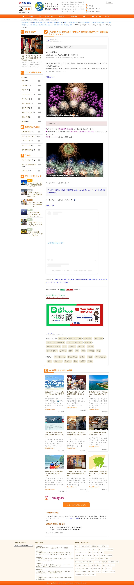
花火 (75, 361)
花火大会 (68, 361)
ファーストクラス (80, 562)
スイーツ (109, 555)
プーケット (78, 565)
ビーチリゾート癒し (80, 571)
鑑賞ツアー (58, 361)
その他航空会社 (27, 150)
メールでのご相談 (72, 518)
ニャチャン (106, 565)
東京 (49, 361)
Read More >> (50, 410)
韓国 (93, 571)
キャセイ (108, 568)
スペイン (98, 571)
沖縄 (41, 19)
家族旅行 (24, 25)
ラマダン (96, 555)
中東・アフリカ (96, 16)
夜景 (97, 558)
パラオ (113, 565)
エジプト (95, 552)
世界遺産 (104, 562)
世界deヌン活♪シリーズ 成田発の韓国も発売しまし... (76, 394)
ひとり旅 (29, 25)
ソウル (91, 565)
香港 (89, 571)
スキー (101, 552)
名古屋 (47, 19)
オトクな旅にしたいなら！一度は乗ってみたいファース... (76, 435)
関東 (58, 25)
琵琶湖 (90, 357)
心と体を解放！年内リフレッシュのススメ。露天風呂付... (98, 473)
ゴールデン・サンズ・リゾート (84, 555)
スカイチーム (26, 145)
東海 (71, 25)
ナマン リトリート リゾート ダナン (85, 558)
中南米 (108, 558)
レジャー (85, 565)
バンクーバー (97, 568)
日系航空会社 (26, 132)
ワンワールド (26, 141)
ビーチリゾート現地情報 (106, 549)
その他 (107, 16)
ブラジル (102, 555)
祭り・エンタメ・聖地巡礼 (71, 22)
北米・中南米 (73, 16)
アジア (39, 16)
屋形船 (90, 361)
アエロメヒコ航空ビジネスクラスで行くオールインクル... (54, 435)
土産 (117, 562)
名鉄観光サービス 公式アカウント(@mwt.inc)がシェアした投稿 (72, 270)
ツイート (51, 40)
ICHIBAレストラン (87, 568)
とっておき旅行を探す (84, 22)
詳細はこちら (50, 77)
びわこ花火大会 (100, 357)
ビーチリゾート (50, 16)
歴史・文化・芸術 (44, 22)
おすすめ (50, 25)
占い (103, 568)
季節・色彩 (60, 22)
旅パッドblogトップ (27, 22)
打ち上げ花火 (72, 357)
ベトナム (54, 19)
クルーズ (77, 568)
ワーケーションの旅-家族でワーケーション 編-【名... (54, 473)
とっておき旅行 (26, 19)
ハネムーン (97, 562)
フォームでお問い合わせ (76, 505)
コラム (23, 77)
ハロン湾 (87, 546)
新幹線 (82, 357)
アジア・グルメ (79, 574)
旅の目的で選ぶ (43, 25)
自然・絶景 (53, 22)
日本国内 (30, 16)
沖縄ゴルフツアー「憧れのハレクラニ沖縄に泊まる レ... (98, 394)
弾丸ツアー (90, 562)
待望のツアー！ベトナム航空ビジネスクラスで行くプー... (54, 394)
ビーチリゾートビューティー (83, 549)
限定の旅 (35, 25)
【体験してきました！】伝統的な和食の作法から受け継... (76, 473)
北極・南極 (25, 117)
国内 (110, 22)
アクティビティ (27, 160)
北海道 (35, 19)
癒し (90, 552)
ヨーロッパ (62, 16)
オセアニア (84, 16)
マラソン (95, 549)
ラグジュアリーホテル (108, 571)
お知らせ (94, 22)
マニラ (82, 546)
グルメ (87, 574)
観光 (55, 25)
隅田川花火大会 (60, 357)
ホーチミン (111, 562)
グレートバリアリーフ (81, 552)
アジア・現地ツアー (102, 546)
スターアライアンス (28, 136)
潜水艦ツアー (98, 565)
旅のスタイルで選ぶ (102, 22)
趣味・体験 (36, 22)
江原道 (94, 546)
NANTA (102, 558)
